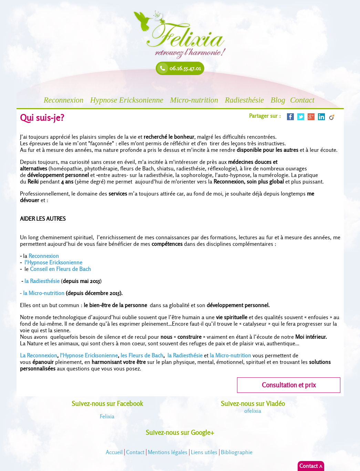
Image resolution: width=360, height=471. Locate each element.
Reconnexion (64, 100)
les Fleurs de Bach (142, 355)
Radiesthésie (245, 100)
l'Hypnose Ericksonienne (54, 262)
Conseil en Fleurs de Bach (60, 269)
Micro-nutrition (195, 100)
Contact (303, 100)
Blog (278, 100)
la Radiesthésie (42, 281)
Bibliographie (237, 452)
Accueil (114, 452)
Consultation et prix (289, 385)
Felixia (107, 416)
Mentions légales (167, 452)
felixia (252, 411)
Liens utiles (204, 452)
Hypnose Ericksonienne (127, 100)
